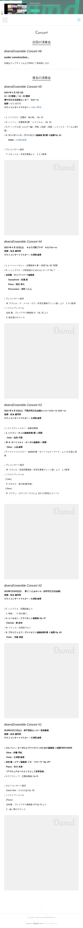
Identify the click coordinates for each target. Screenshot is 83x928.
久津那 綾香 (21, 140)
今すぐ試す (35, 10)
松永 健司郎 (15, 103)
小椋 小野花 (36, 107)
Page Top (41, 907)
